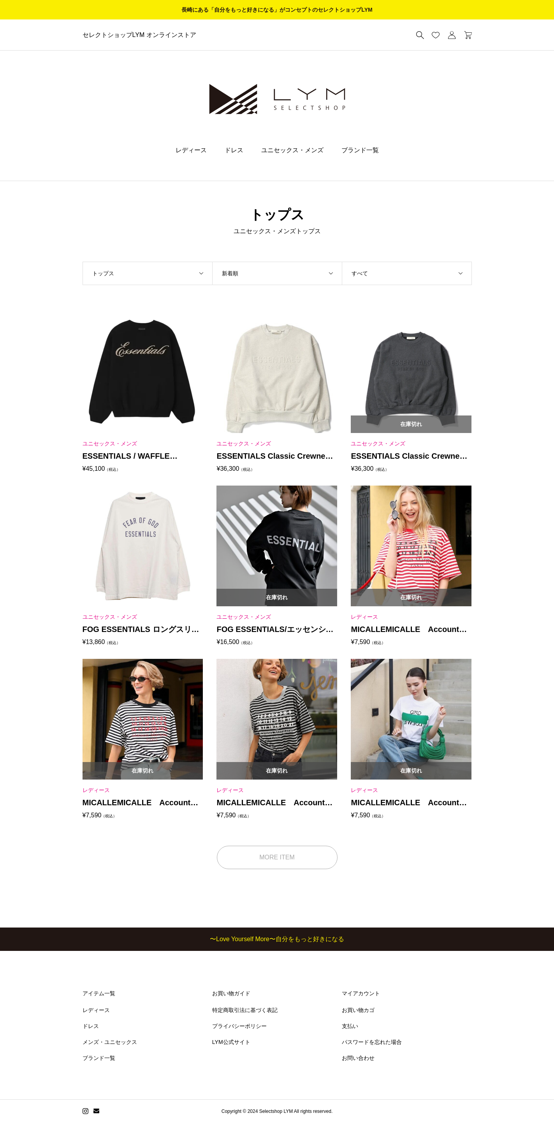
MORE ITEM (277, 857)
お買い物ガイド (231, 993)
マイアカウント (361, 993)
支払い (350, 1026)
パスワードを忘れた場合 (372, 1042)
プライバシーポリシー (239, 1026)
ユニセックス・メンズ (292, 150)
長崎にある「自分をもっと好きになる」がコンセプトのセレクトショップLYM (276, 10)
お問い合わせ (358, 1058)
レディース (191, 150)
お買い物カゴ (358, 1010)
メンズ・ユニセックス (110, 1042)
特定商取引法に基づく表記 (245, 1010)
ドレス (234, 150)
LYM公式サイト (231, 1042)
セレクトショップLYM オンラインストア (139, 35)
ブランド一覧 (360, 150)
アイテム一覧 (99, 993)
